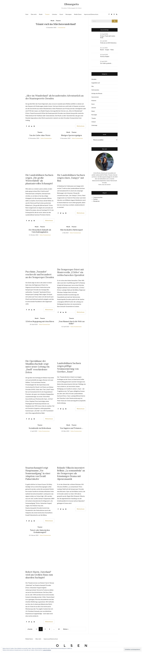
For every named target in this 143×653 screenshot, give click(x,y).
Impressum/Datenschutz (91, 14)
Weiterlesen (80, 126)
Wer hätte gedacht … (106, 63)
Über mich (34, 14)
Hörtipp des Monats (96, 93)
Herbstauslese (95, 90)
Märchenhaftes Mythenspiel (71, 230)
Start (26, 14)
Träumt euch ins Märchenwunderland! (56, 24)
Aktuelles (93, 79)
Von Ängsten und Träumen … (71, 428)
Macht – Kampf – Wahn (107, 49)
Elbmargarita (71, 4)
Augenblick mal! (95, 83)
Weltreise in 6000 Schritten (108, 43)
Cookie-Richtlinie (47, 650)
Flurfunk (95, 199)
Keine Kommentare (46, 138)
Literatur (54, 14)
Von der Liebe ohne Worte (39, 135)
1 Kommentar (61, 27)
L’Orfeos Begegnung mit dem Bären (40, 321)
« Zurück (29, 629)
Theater (47, 14)
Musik (40, 14)
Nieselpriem (96, 201)
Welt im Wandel (104, 56)
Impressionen (95, 97)
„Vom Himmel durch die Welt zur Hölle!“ (71, 322)
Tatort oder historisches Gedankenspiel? (40, 531)
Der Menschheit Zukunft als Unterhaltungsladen (40, 231)
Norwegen (69, 14)
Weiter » (65, 629)
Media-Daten (78, 14)
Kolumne (93, 100)
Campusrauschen (97, 197)
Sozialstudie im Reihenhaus (40, 428)
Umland (93, 122)
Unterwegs (94, 125)
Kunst (61, 14)
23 (59, 629)
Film (92, 86)
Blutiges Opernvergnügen (71, 135)
